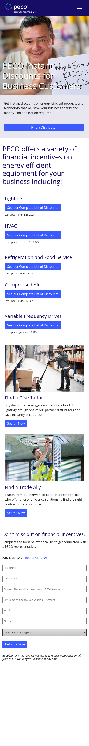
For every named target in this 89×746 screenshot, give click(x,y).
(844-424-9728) (36, 558)
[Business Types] (44, 632)
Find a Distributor (44, 127)
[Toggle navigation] (79, 8)
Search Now (16, 423)
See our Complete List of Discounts (32, 207)
